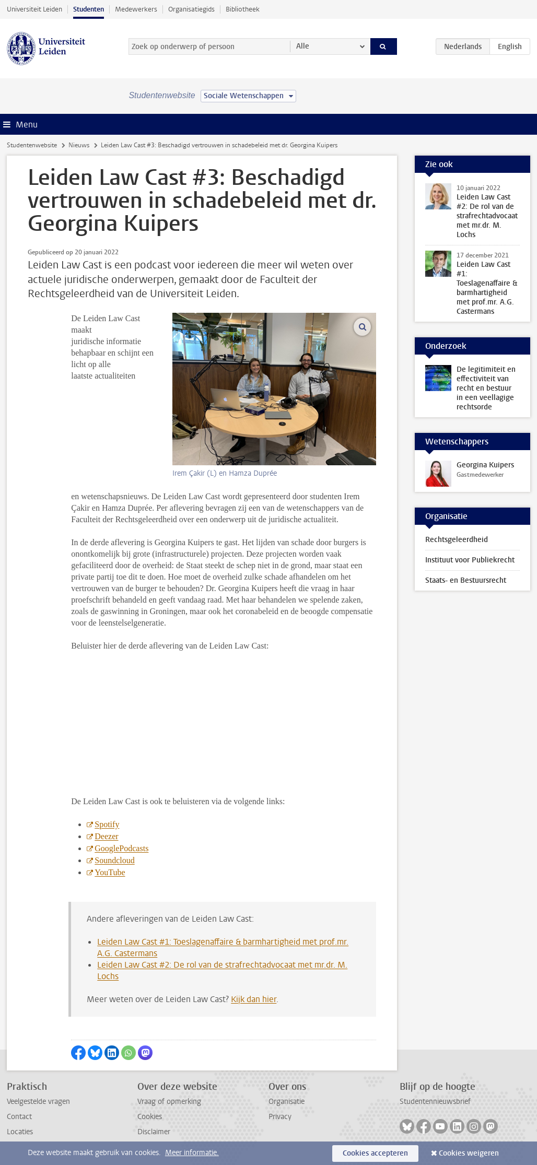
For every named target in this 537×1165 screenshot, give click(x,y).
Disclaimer (153, 1132)
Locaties (20, 1132)
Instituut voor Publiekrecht (470, 560)
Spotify (107, 824)
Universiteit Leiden (34, 9)
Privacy (279, 1117)
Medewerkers (136, 9)
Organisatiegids (191, 9)
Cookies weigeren (469, 1153)
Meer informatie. (192, 1153)
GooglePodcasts (121, 848)
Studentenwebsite (32, 145)
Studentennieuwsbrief (435, 1102)
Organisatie (286, 1102)
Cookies (149, 1117)
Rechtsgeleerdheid (456, 540)
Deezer (106, 836)
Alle (302, 46)
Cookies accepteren (375, 1153)
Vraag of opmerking (169, 1102)
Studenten (88, 9)
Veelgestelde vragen (38, 1102)
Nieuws (78, 145)
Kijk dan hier (253, 999)
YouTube (110, 872)
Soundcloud (114, 860)
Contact (19, 1117)
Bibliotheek (243, 9)
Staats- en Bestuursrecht (465, 580)
